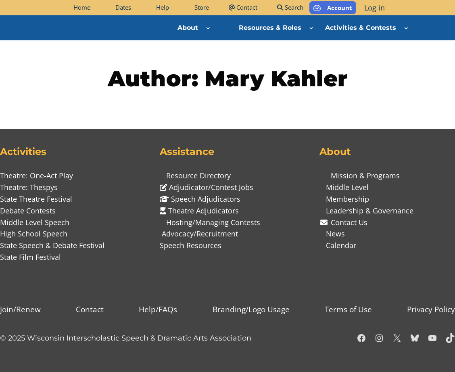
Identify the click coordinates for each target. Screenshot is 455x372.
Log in (374, 8)
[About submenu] (208, 28)
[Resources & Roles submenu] (311, 28)
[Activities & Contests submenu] (406, 28)
